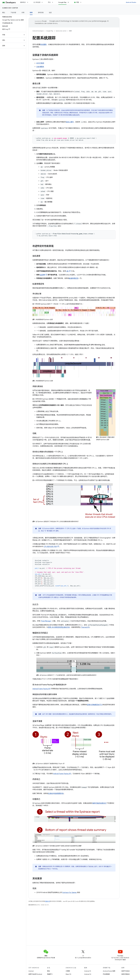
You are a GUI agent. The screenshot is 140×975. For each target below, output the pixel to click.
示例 (23, 12)
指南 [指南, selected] (31, 12)
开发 (49, 2)
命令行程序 (40, 63)
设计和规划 (36, 2)
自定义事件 (70, 122)
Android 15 (87, 971)
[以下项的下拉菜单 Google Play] (69, 2)
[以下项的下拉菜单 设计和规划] (43, 2)
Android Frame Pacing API (41, 689)
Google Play (49, 31)
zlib (67, 271)
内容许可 (47, 901)
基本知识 (23, 2)
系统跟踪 (43, 45)
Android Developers (38, 31)
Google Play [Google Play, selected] (62, 2)
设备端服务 (40, 67)
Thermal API (85, 627)
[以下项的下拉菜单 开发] (53, 2)
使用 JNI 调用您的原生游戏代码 (59, 627)
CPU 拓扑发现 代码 (50, 547)
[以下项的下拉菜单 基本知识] (28, 2)
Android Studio (131, 2)
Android (31, 971)
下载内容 (13, 12)
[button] (11, 34)
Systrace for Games (69, 892)
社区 (50, 12)
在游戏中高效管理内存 (56, 793)
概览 (3, 12)
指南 (70, 31)
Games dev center (10, 8)
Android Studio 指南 (109, 971)
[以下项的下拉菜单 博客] (81, 2)
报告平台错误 (125, 971)
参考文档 (41, 12)
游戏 (48, 971)
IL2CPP (42, 275)
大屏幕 (68, 971)
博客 (77, 2)
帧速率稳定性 (73, 278)
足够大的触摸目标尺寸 (94, 705)
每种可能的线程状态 (99, 803)
